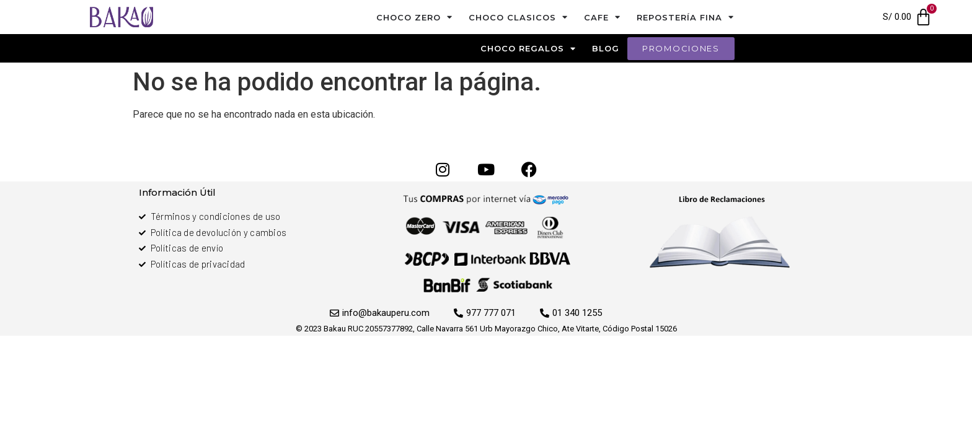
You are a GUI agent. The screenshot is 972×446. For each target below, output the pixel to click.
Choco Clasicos (518, 17)
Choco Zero (414, 17)
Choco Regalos (528, 48)
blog (605, 48)
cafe (602, 17)
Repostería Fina (685, 17)
